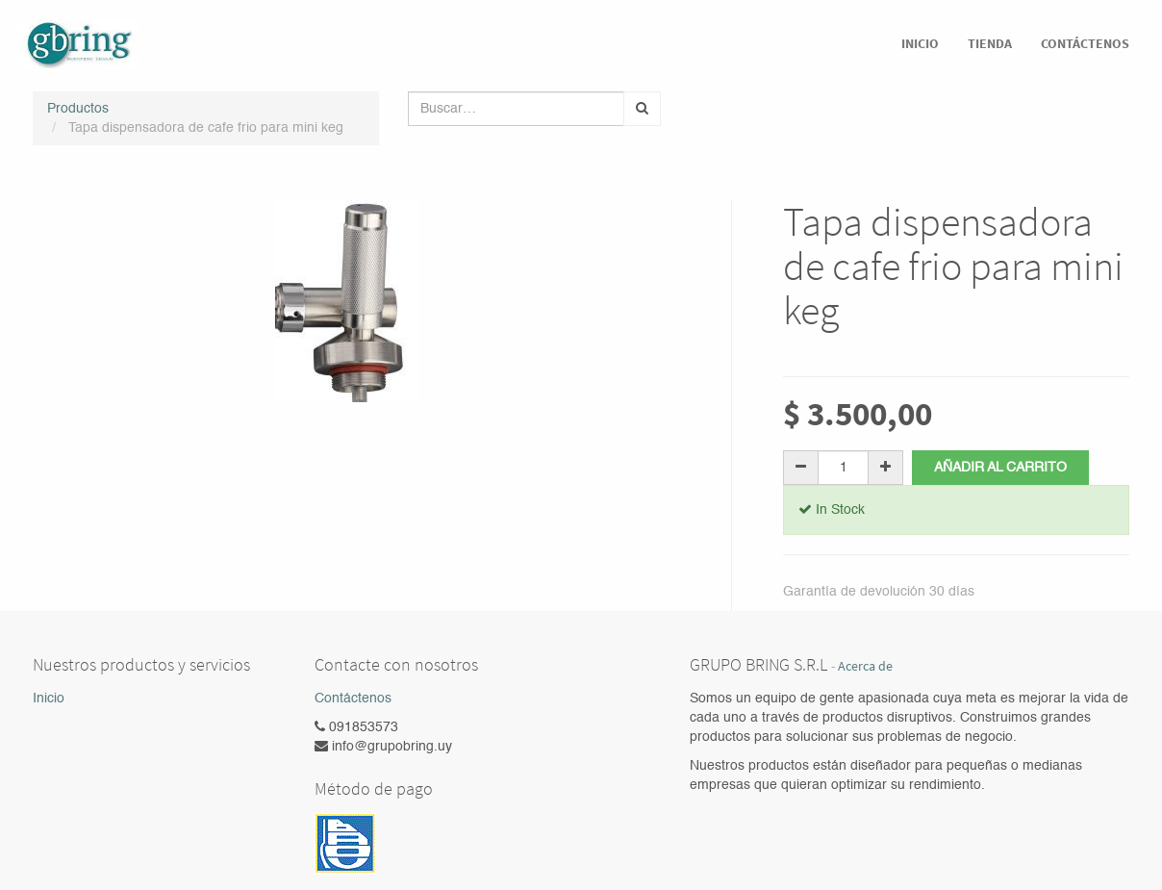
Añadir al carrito (1001, 467)
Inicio (48, 698)
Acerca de (865, 666)
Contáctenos (353, 698)
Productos (78, 108)
